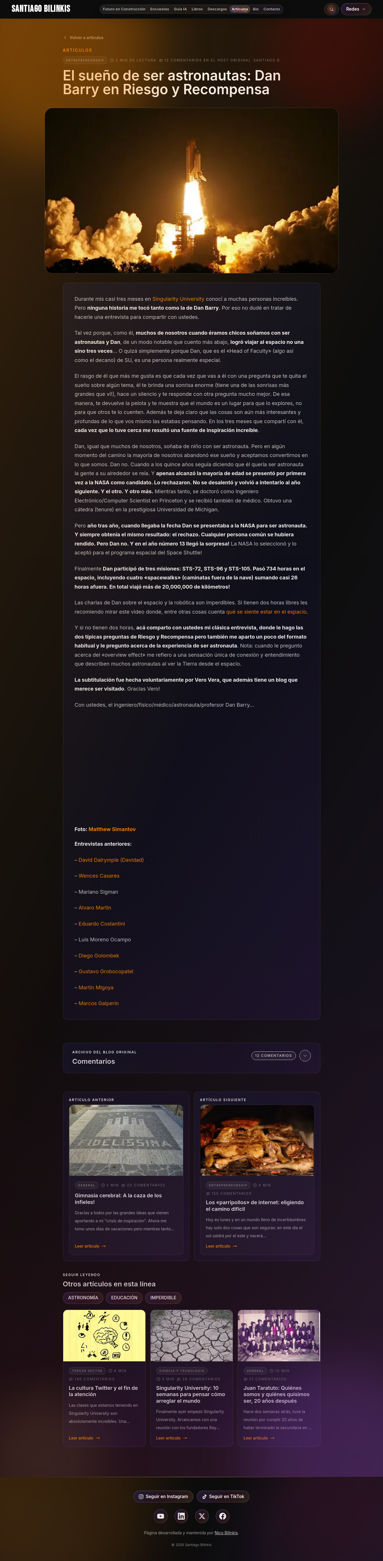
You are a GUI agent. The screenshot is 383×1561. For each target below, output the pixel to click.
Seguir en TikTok (223, 1496)
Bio (256, 9)
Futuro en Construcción (124, 9)
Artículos (240, 9)
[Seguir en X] (202, 1516)
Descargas (217, 9)
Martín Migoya (96, 987)
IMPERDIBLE (163, 1297)
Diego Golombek (99, 956)
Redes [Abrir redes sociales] (356, 9)
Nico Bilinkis (226, 1532)
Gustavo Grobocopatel (106, 971)
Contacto (271, 9)
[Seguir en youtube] (161, 1516)
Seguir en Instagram (163, 1496)
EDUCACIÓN (124, 1297)
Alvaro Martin (95, 908)
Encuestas (159, 9)
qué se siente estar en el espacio (266, 612)
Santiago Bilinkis (40, 9)
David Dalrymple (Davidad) (111, 860)
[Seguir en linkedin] (181, 1516)
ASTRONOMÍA (83, 1297)
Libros (197, 9)
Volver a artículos (83, 37)
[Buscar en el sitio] (331, 9)
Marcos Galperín (99, 1003)
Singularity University (179, 299)
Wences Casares (99, 876)
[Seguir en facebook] (223, 1516)
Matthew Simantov (112, 829)
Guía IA (180, 9)
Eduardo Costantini (102, 924)
